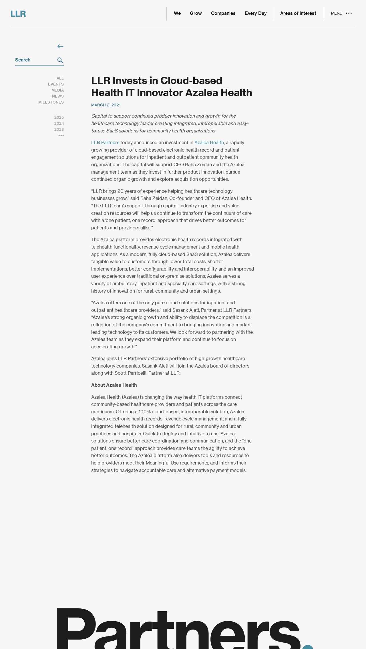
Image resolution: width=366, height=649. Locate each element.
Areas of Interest (298, 13)
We (177, 13)
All (60, 78)
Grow (196, 13)
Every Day (256, 13)
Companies (223, 13)
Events (56, 84)
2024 (59, 123)
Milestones (51, 102)
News (58, 96)
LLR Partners (105, 142)
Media (57, 90)
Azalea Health (209, 142)
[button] (60, 60)
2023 (59, 129)
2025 (59, 117)
